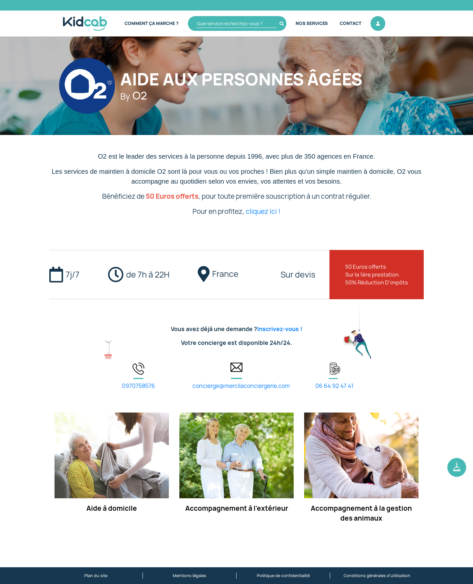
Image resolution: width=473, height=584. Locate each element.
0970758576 (138, 386)
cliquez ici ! (263, 211)
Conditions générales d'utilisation (377, 575)
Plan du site (95, 575)
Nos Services (312, 23)
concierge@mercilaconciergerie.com (241, 386)
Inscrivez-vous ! (279, 329)
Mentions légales (189, 575)
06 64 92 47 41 (334, 386)
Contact (350, 23)
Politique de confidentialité (283, 575)
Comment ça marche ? (151, 23)
